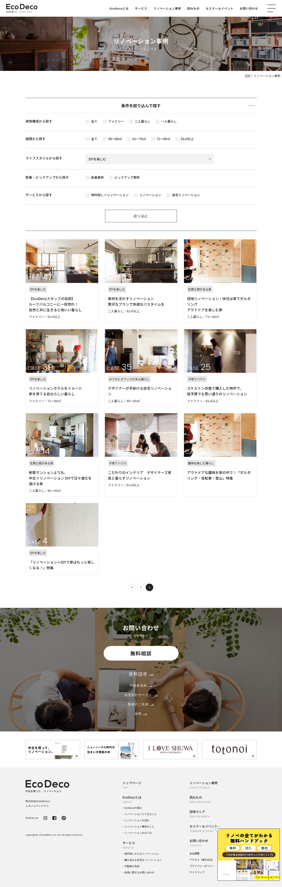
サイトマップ (197, 872)
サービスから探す (39, 194)
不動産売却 (141, 685)
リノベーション (147, 195)
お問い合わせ (249, 8)
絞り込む (141, 216)
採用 (141, 713)
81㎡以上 (184, 139)
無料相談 (141, 653)
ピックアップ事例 (124, 177)
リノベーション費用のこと (139, 826)
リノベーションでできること (140, 814)
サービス (141, 8)
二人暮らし (139, 121)
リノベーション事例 (167, 8)
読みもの (193, 8)
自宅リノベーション (183, 195)
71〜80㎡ (160, 139)
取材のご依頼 (141, 704)
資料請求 (141, 674)
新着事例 (95, 177)
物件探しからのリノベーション (141, 853)
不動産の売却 (131, 866)
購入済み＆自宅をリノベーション (143, 860)
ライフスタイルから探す (44, 158)
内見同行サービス (141, 695)
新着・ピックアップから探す (47, 177)
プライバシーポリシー (202, 866)
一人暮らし (166, 121)
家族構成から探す (39, 121)
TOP (247, 76)
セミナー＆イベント (220, 8)
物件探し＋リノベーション (107, 195)
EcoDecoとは (119, 8)
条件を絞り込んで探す (188, 105)
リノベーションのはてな (138, 832)
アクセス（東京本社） (202, 859)
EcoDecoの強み (133, 807)
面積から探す (36, 138)
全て (91, 121)
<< (131, 587)
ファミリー (113, 121)
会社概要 (195, 853)
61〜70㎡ (136, 139)
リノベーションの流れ (136, 820)
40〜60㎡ (112, 139)
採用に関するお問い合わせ (139, 872)
